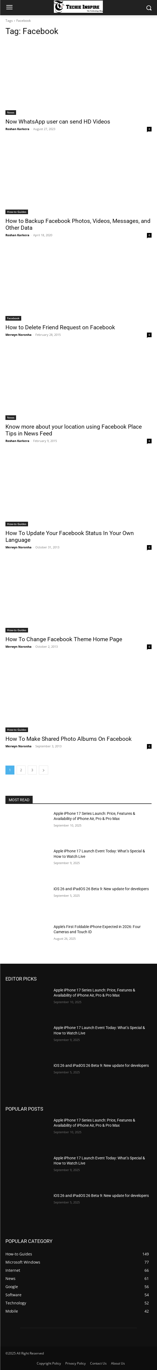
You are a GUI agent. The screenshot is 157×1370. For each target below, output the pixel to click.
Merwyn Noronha (18, 335)
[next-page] (43, 770)
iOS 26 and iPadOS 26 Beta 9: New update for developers (101, 889)
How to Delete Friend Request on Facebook (60, 327)
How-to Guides (16, 212)
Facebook (13, 318)
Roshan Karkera (17, 129)
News (10, 112)
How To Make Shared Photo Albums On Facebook (68, 739)
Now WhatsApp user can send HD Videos (57, 121)
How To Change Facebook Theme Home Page (63, 639)
